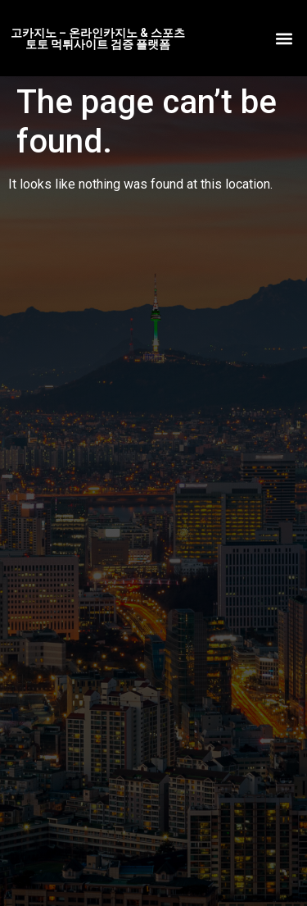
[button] (283, 38)
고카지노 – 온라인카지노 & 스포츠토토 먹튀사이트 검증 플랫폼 (98, 38)
